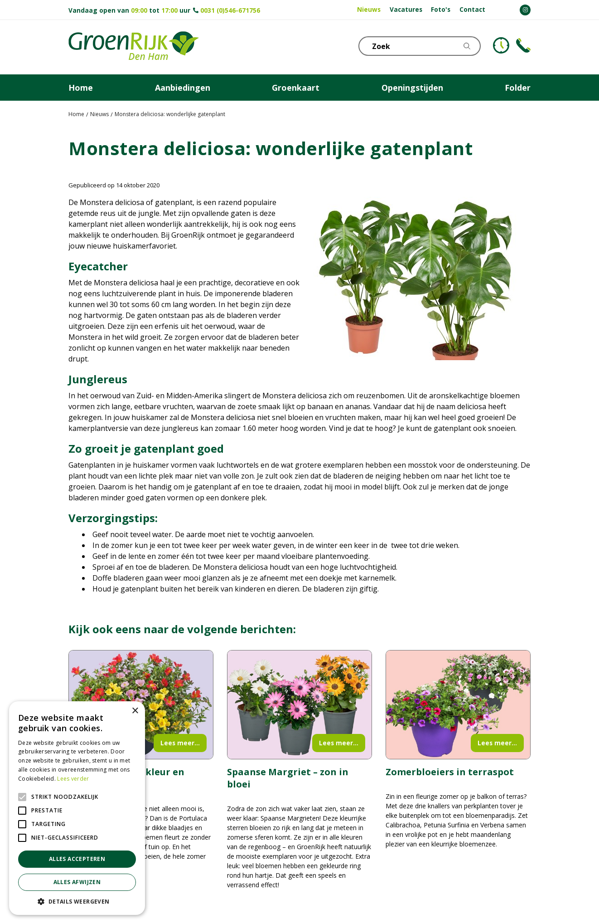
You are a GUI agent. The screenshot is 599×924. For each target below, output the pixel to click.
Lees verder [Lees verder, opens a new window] (73, 778)
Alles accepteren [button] (77, 859)
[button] (77, 901)
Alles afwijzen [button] (77, 882)
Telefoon (523, 45)
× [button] (134, 711)
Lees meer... (180, 742)
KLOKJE (501, 45)
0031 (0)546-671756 (230, 10)
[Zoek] (419, 46)
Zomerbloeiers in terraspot (450, 772)
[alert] (77, 808)
